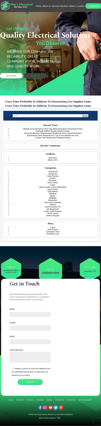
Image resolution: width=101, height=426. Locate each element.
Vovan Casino (52, 213)
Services (55, 6)
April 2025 (52, 158)
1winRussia (52, 174)
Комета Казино (52, 215)
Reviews (64, 6)
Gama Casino (52, 189)
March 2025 (53, 160)
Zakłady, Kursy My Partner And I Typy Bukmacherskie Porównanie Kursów (53, 129)
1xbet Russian (53, 176)
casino (52, 185)
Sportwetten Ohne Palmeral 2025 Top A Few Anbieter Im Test (52, 135)
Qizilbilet (52, 198)
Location (80, 6)
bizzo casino (53, 182)
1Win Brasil (52, 172)
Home (38, 6)
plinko (52, 196)
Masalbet (53, 193)
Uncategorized (53, 209)
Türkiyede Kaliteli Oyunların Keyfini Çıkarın (52, 131)
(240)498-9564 (50, 273)
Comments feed (52, 232)
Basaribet (53, 180)
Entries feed (53, 229)
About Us (46, 6)
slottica (53, 204)
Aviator (53, 178)
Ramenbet (52, 200)
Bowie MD (71, 400)
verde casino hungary (52, 211)
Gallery (72, 6)
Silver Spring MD (84, 400)
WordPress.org (52, 234)
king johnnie (53, 191)
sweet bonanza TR (52, 207)
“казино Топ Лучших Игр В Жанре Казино (53, 138)
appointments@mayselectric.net (11, 271)
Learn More (13, 75)
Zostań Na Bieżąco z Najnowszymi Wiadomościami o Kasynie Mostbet (53, 133)
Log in (52, 227)
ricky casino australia (52, 202)
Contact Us (39, 75)
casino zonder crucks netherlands (52, 187)
